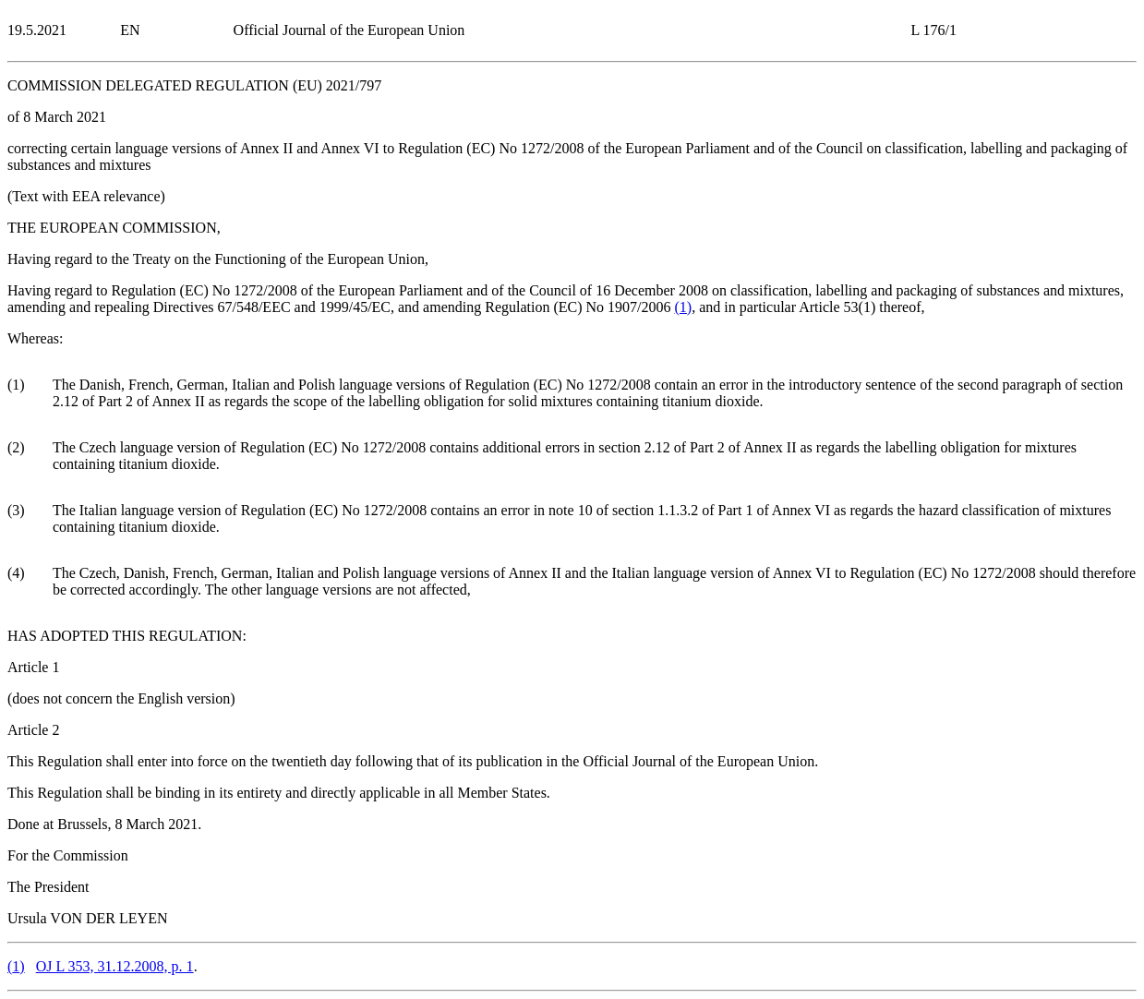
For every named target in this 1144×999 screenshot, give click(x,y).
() (683, 307)
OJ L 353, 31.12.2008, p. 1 (115, 966)
